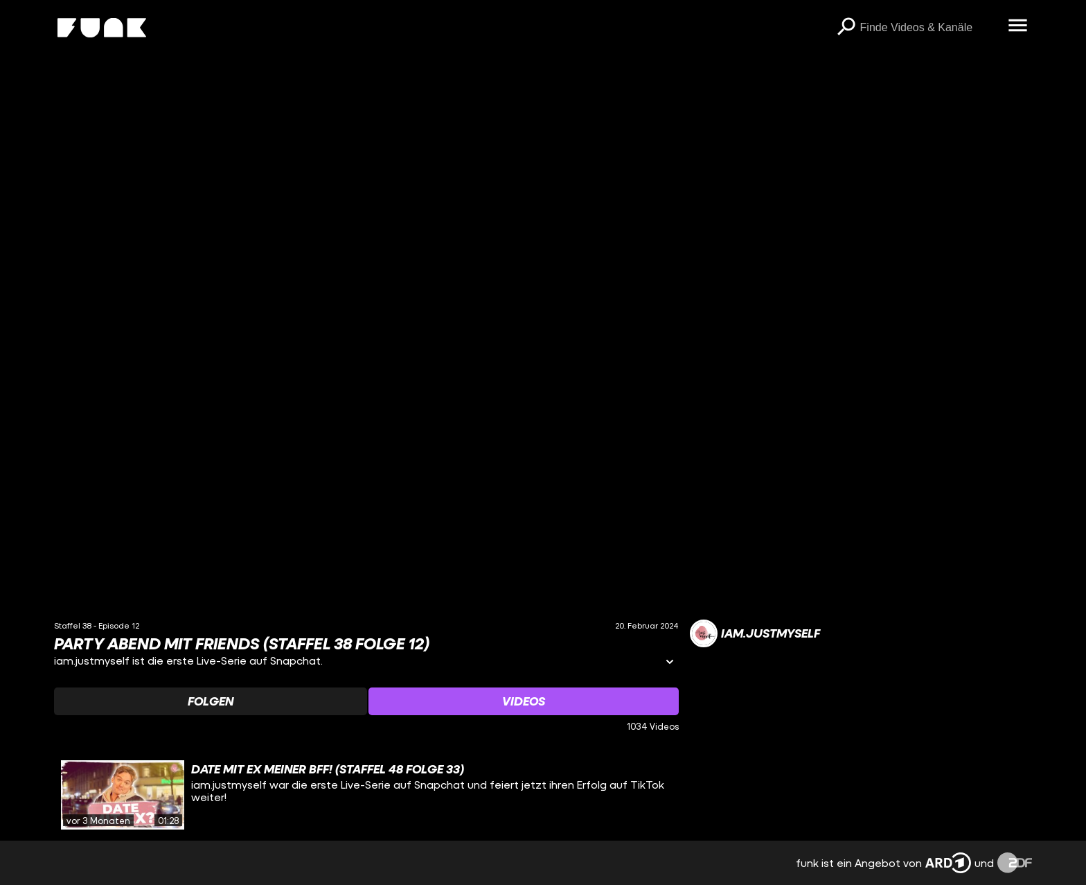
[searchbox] (929, 27)
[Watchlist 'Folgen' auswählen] (210, 701)
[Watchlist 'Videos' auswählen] (523, 701)
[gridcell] (366, 795)
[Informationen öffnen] (670, 663)
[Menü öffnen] (1018, 26)
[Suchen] (846, 28)
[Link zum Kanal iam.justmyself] (755, 633)
